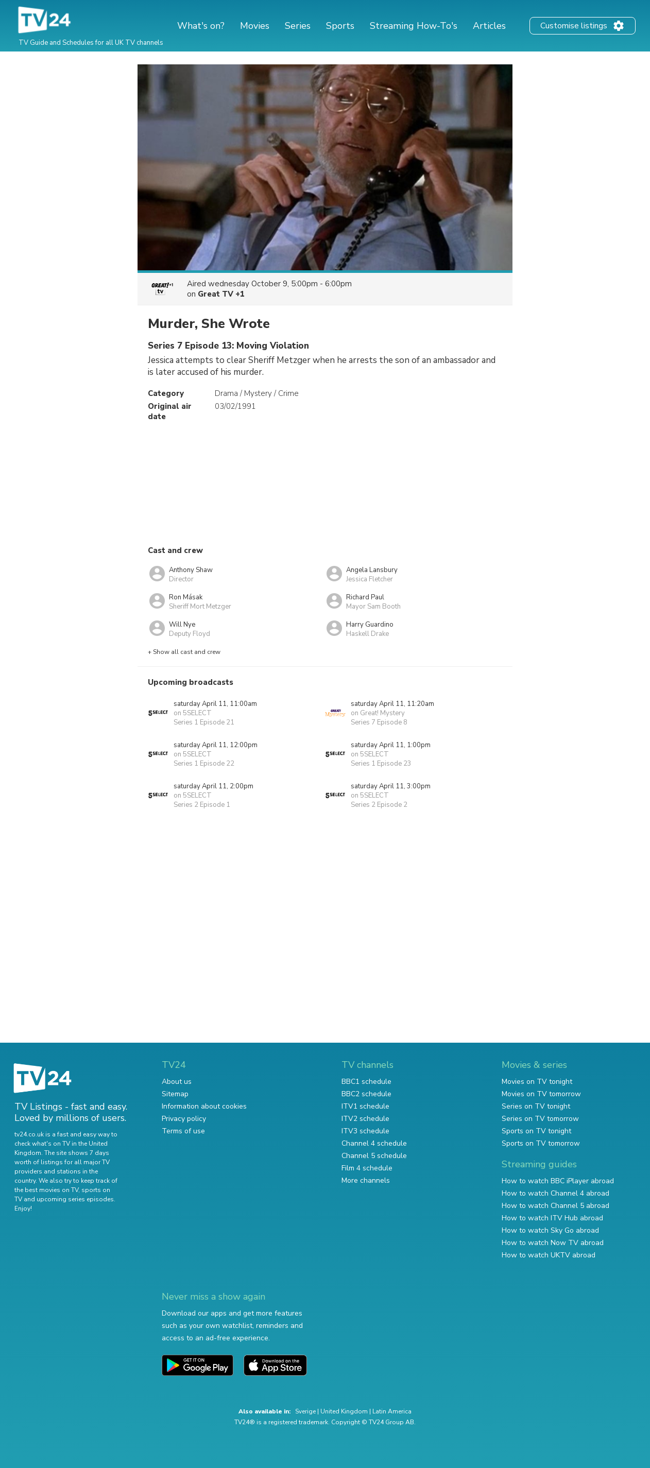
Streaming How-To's (413, 26)
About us (177, 1081)
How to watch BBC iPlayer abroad (558, 1181)
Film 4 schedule (366, 1168)
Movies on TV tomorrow (541, 1094)
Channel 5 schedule (374, 1156)
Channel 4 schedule (374, 1143)
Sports (340, 26)
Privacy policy (184, 1119)
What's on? (201, 26)
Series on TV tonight (536, 1106)
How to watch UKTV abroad (548, 1255)
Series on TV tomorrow (540, 1119)
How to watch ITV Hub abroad (552, 1218)
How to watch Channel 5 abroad (555, 1206)
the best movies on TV (46, 1190)
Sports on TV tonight (536, 1131)
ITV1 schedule (365, 1106)
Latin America (392, 1411)
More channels (365, 1180)
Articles (489, 26)
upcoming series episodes (75, 1199)
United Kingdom (344, 1411)
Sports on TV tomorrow (541, 1143)
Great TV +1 (221, 294)
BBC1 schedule (366, 1081)
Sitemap (175, 1094)
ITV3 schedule (365, 1131)
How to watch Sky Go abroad (550, 1230)
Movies (254, 26)
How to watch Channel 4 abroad (555, 1193)
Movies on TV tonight (537, 1081)
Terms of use (183, 1131)
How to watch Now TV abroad (553, 1243)
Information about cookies (204, 1106)
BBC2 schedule (366, 1094)
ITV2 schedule (365, 1119)
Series (298, 26)
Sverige (305, 1411)
